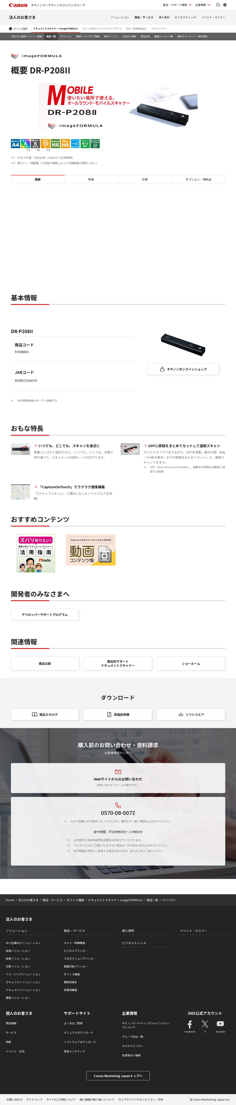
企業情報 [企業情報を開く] (200, 5)
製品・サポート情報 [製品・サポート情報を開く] (175, 5)
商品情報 (11, 1023)
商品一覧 (51, 36)
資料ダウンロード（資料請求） (193, 36)
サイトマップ (34, 1099)
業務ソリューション (18, 998)
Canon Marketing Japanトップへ (118, 1075)
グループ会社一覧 (132, 1036)
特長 (91, 179)
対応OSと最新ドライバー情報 (26, 36)
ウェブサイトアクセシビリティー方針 (140, 1099)
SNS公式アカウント (205, 1013)
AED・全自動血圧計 (136, 28)
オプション (66, 36)
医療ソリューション (18, 958)
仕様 (145, 179)
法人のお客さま (22, 17)
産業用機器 (70, 990)
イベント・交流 (15, 1051)
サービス (11, 1032)
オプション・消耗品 (198, 179)
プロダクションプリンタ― (80, 958)
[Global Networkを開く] (225, 4)
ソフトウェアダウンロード (80, 1042)
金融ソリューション (18, 951)
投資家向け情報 (131, 1055)
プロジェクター (159, 28)
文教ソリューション (18, 966)
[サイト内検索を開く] (218, 4)
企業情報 (129, 1013)
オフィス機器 (20, 28)
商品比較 (145, 36)
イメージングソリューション (23, 974)
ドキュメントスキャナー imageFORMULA (55, 28)
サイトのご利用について (61, 1099)
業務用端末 (70, 982)
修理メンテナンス (74, 1051)
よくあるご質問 (73, 1023)
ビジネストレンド (185, 17)
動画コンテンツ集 (163, 36)
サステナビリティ (132, 1046)
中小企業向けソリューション (23, 943)
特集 (8, 1042)
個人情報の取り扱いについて (97, 1099)
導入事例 (164, 17)
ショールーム (191, 663)
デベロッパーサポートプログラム (45, 614)
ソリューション (119, 17)
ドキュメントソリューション (23, 990)
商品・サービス (144, 17)
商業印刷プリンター (76, 966)
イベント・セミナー (214, 17)
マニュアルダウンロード (78, 1032)
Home (10, 900)
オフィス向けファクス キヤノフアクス (102, 28)
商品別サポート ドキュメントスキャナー (118, 663)
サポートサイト (77, 1013)
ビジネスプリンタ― (76, 951)
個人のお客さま (19, 1013)
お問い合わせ (15, 1099)
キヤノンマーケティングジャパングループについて (146, 1025)
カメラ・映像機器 (74, 943)
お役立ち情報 (129, 36)
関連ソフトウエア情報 (87, 36)
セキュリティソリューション (23, 982)
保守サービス (111, 36)
